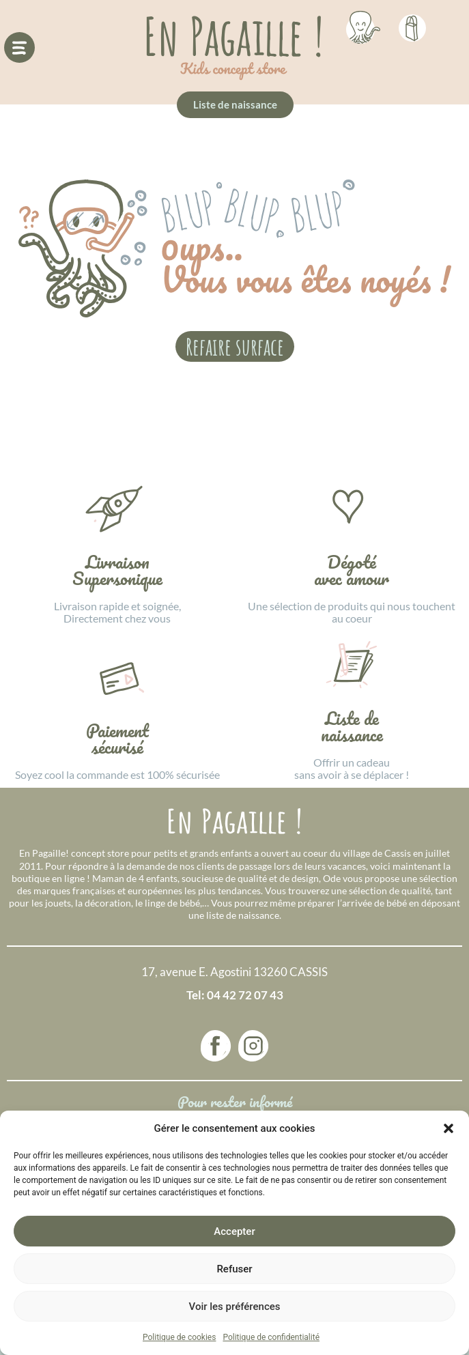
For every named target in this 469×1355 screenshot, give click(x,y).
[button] (448, 1128)
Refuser (234, 1269)
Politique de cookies (179, 1337)
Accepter (234, 1231)
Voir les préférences (235, 1306)
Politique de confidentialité (271, 1337)
